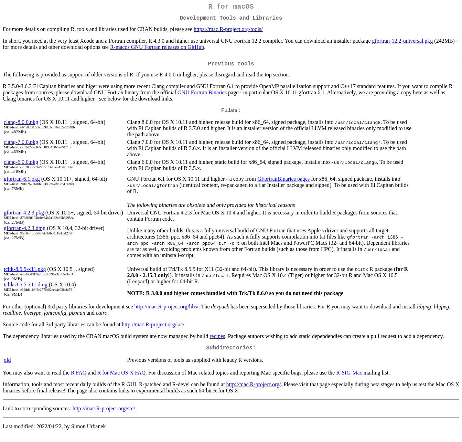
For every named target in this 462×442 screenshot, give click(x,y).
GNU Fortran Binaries (202, 96)
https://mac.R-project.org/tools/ (228, 32)
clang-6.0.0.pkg (21, 167)
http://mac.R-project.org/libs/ (166, 312)
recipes (217, 342)
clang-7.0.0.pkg (21, 147)
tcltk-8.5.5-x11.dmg (25, 290)
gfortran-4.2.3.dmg (24, 233)
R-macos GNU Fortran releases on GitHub (157, 50)
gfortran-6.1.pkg (22, 184)
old (7, 367)
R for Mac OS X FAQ (121, 379)
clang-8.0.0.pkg (21, 127)
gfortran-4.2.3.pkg (24, 218)
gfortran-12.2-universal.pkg (402, 43)
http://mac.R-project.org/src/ (153, 330)
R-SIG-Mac (349, 379)
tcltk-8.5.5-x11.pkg (25, 274)
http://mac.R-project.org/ (253, 391)
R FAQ (79, 379)
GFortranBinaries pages (283, 184)
